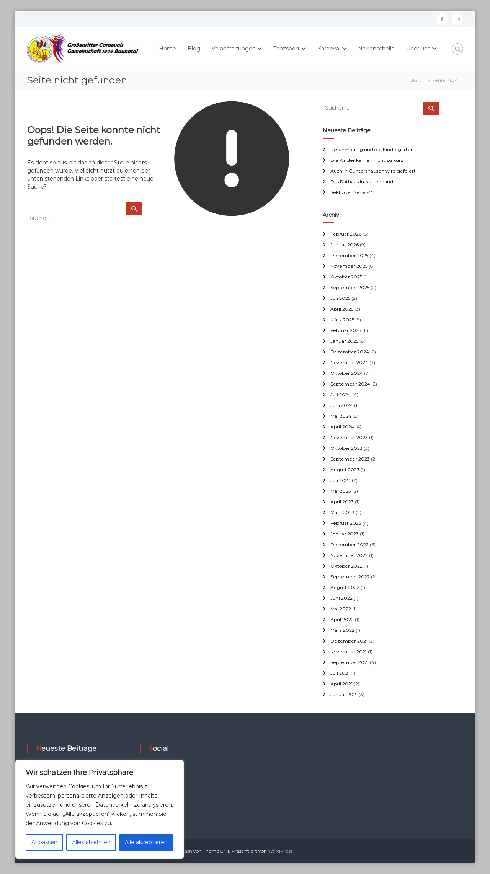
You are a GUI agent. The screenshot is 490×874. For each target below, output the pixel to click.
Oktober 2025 (346, 277)
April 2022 (342, 619)
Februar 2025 (345, 330)
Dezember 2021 (349, 641)
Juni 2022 (341, 598)
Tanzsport (286, 48)
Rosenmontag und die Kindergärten (372, 149)
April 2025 (341, 309)
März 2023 (342, 512)
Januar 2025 (344, 341)
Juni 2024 (341, 405)
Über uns (418, 48)
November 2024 (349, 362)
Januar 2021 (344, 694)
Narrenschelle (376, 48)
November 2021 (348, 651)
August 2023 (344, 469)
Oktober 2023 (346, 448)
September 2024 (350, 384)
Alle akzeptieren (146, 842)
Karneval (328, 48)
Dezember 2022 (349, 544)
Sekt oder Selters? (351, 192)
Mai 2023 (340, 491)
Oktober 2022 (346, 566)
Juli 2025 (340, 298)
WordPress (280, 851)
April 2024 (342, 427)
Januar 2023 (344, 534)
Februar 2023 (345, 523)
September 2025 (349, 287)
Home (167, 48)
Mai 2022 (340, 609)
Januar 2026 (344, 244)
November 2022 (349, 555)
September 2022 (350, 576)
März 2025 (342, 319)
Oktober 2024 (346, 373)
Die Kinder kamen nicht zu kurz (366, 160)
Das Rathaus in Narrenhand (361, 181)
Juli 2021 (340, 673)
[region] (99, 809)
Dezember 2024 (349, 352)
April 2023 (342, 502)
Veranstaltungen (234, 48)
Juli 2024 (340, 394)
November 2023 (349, 437)
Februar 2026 (345, 234)
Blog (194, 48)
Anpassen (44, 842)
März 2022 (342, 630)
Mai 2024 (340, 416)
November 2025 (349, 266)
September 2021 (349, 662)
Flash (186, 851)
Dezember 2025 (349, 255)
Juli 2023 (340, 480)
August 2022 (344, 587)
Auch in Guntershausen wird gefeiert (373, 171)
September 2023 (350, 459)
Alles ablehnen (91, 842)
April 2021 (341, 684)
